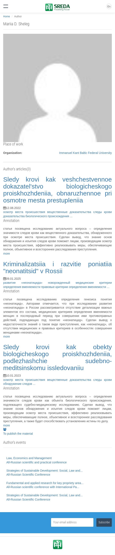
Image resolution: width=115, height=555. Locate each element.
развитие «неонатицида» (25, 282)
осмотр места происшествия (25, 212)
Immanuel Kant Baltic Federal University (85, 153)
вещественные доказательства (70, 212)
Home (6, 16)
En (109, 6)
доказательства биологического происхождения (36, 216)
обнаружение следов (18, 383)
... (71, 216)
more (6, 253)
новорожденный (62, 282)
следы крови (102, 212)
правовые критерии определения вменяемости (74, 287)
